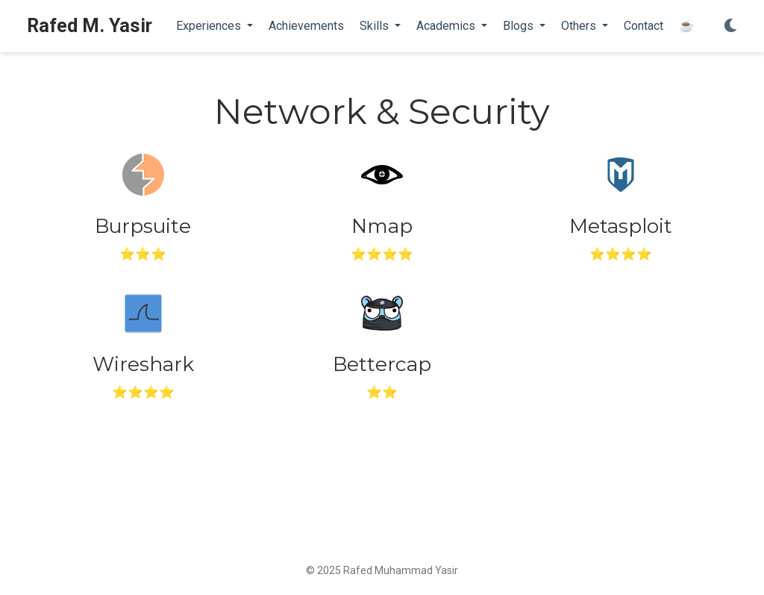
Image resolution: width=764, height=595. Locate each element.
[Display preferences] (730, 26)
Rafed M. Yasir (89, 26)
